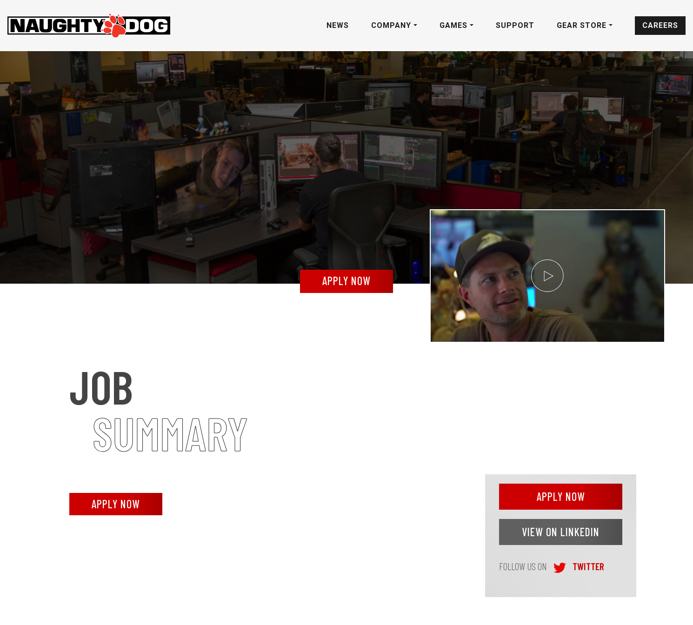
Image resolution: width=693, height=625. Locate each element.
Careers (660, 25)
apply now (346, 280)
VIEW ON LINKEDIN (561, 532)
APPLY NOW (116, 504)
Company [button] (392, 25)
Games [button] (455, 25)
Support (515, 25)
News (338, 25)
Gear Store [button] (583, 25)
